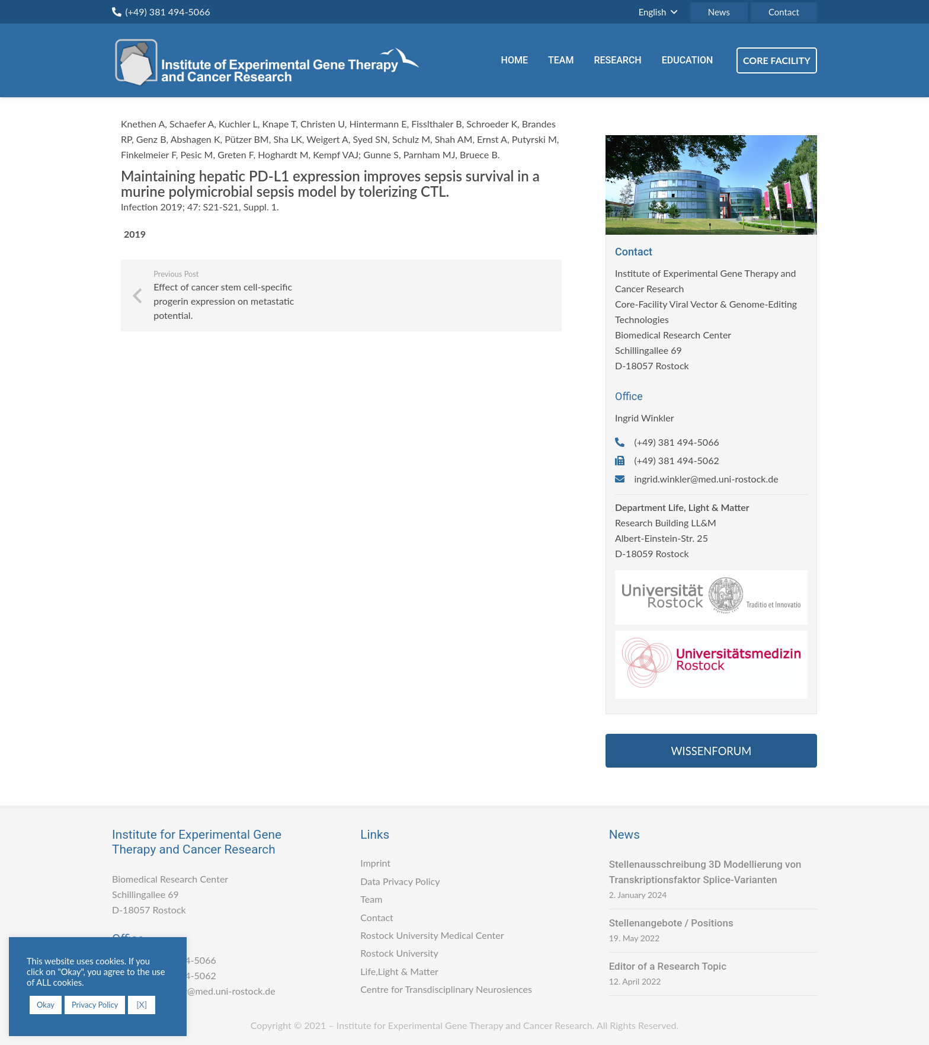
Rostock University (399, 952)
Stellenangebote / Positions (671, 923)
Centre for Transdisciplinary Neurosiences (446, 989)
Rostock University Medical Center (432, 935)
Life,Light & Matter (399, 971)
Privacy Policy (95, 1004)
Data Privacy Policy (400, 881)
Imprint (375, 862)
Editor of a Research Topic (667, 966)
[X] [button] (141, 1004)
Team (371, 899)
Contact (376, 917)
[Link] (272, 60)
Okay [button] (46, 1004)
